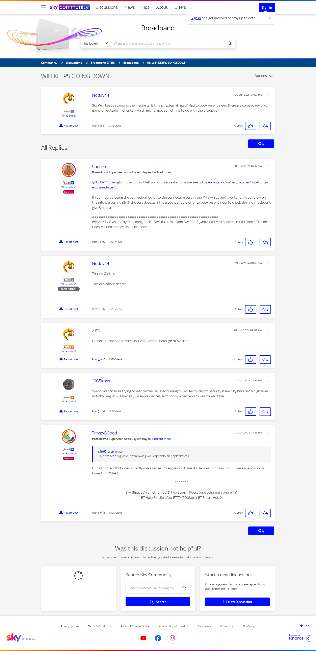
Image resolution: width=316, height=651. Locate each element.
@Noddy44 (100, 182)
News (130, 7)
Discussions (107, 7)
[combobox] (167, 43)
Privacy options (70, 626)
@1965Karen (106, 451)
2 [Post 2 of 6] (98, 241)
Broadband (158, 28)
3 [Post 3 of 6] (98, 309)
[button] (268, 94)
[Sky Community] (70, 7)
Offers (180, 7)
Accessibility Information (173, 626)
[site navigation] (43, 7)
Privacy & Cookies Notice (135, 626)
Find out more (161, 172)
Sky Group (249, 626)
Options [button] (261, 76)
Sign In (267, 7)
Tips (145, 7)
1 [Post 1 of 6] (98, 125)
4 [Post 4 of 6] (99, 359)
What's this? (68, 115)
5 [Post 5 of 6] (98, 411)
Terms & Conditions (99, 626)
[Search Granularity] (96, 43)
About (162, 7)
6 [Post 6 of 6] (99, 512)
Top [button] (307, 626)
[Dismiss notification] (269, 18)
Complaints (204, 626)
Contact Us (226, 626)
